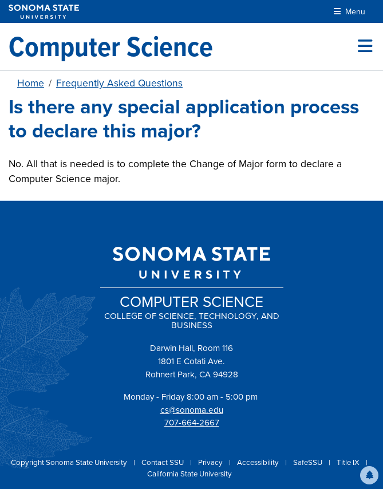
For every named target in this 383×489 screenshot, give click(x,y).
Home (30, 83)
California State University (189, 473)
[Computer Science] (111, 46)
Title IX (349, 462)
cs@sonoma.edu (191, 410)
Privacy (211, 462)
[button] (369, 475)
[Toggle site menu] (365, 46)
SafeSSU (308, 462)
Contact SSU (163, 462)
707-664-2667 (191, 422)
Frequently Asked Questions (119, 83)
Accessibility (259, 462)
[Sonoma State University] (44, 12)
